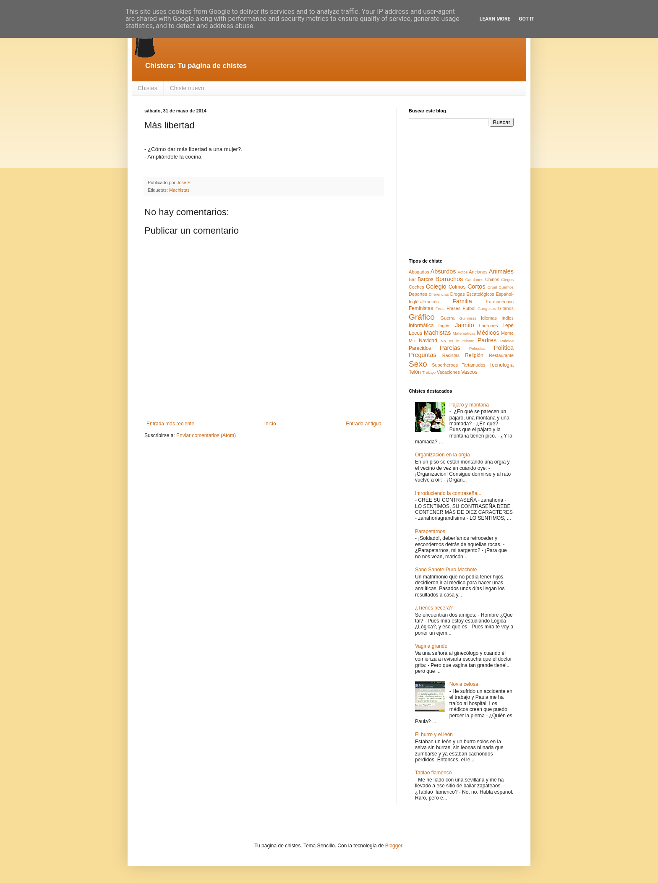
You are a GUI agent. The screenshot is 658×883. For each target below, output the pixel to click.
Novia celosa (463, 684)
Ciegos (507, 279)
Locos (415, 333)
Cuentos (506, 287)
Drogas (457, 294)
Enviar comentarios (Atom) (206, 435)
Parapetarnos (430, 531)
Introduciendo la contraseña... (448, 493)
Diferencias (438, 294)
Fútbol (469, 308)
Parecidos (420, 348)
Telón (415, 372)
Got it (526, 19)
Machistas (179, 190)
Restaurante (501, 355)
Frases (453, 308)
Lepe (508, 325)
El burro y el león (434, 734)
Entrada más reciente (170, 424)
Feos (440, 308)
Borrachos (449, 279)
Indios (507, 317)
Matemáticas (464, 333)
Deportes (418, 294)
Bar (412, 279)
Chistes (147, 88)
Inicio (270, 424)
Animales (501, 271)
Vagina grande (431, 646)
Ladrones (488, 325)
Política (504, 347)
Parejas (450, 347)
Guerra (448, 317)
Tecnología (501, 365)
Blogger (393, 846)
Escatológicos (480, 294)
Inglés (444, 325)
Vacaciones (448, 372)
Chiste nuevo (187, 88)
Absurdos (443, 271)
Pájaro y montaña (469, 405)
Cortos (476, 286)
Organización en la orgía (442, 455)
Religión (474, 355)
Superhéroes (445, 364)
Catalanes (474, 279)
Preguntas (422, 355)
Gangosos (487, 308)
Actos (463, 272)
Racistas (451, 355)
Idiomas (489, 317)
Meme (507, 333)
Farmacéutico (500, 301)
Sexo (418, 363)
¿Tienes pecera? (434, 608)
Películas (477, 348)
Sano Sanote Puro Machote (446, 570)
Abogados (419, 271)
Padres (487, 340)
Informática (421, 325)
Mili (412, 340)
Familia (462, 301)
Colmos (457, 287)
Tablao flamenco (433, 773)
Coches (416, 286)
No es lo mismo (457, 341)
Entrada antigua (363, 424)
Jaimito (464, 325)
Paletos (507, 341)
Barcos (425, 279)
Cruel (492, 287)
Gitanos (506, 308)
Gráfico (422, 317)
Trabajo (429, 372)
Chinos (492, 279)
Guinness (467, 318)
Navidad (428, 341)
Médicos (488, 332)
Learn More (495, 19)
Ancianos (478, 271)
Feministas (421, 308)
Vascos (469, 372)
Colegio (436, 286)
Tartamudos (473, 364)
